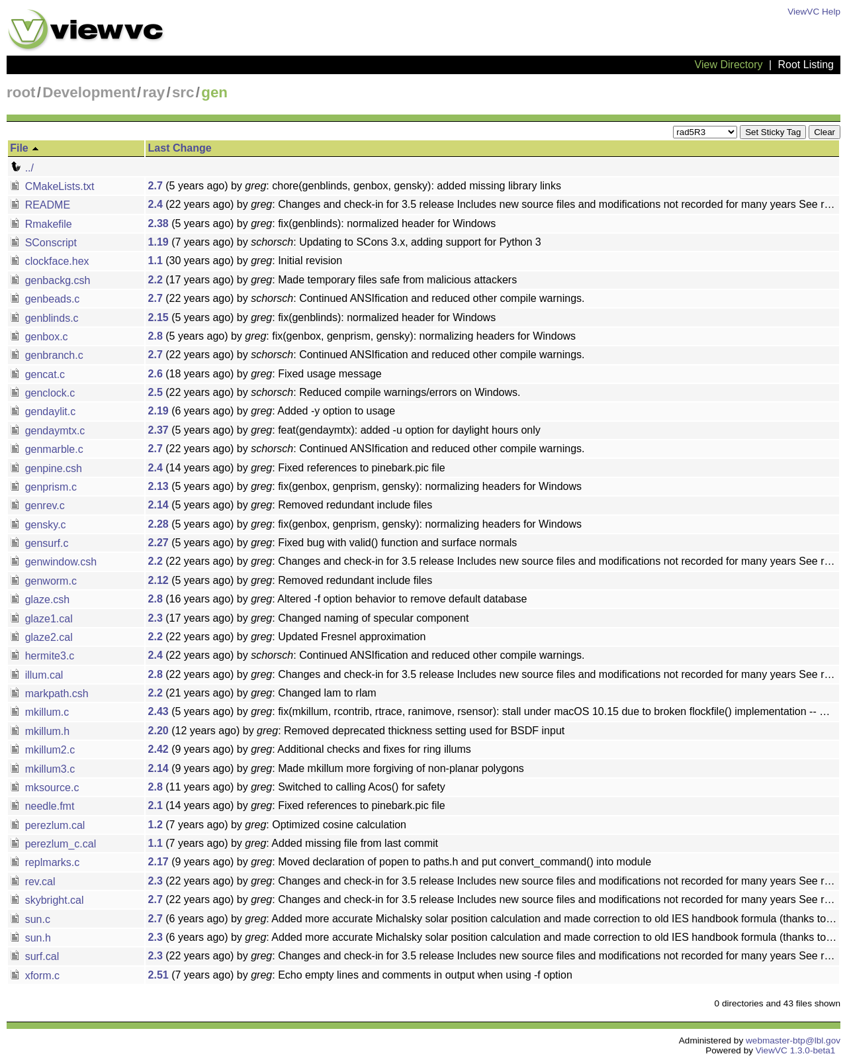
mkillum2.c (42, 749)
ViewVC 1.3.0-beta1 (796, 1050)
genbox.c (38, 336)
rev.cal (32, 881)
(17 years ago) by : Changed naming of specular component (308, 618)
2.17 (158, 861)
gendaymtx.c (47, 430)
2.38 (158, 223)
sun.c (30, 919)
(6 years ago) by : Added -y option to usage (272, 410)
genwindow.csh (53, 561)
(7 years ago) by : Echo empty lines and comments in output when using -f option (360, 975)
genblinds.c (44, 318)
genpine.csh (46, 468)
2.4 (155, 204)
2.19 (158, 410)
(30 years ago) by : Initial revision (245, 260)
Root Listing (806, 64)
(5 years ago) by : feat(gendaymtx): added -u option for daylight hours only (344, 430)
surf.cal (34, 956)
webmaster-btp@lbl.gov (793, 1040)
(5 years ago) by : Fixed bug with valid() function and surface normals (332, 542)
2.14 (158, 504)
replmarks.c (44, 862)
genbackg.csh (50, 280)
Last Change (180, 148)
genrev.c (37, 505)
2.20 (158, 730)
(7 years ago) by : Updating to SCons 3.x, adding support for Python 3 (344, 242)
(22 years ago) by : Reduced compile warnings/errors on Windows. (334, 392)
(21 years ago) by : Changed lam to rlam (262, 693)
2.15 (158, 317)
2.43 (158, 711)
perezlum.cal (47, 825)
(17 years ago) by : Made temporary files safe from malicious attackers (332, 279)
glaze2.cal (41, 637)
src (183, 92)
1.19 (158, 242)
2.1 (155, 805)
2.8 (155, 336)
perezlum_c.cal (53, 843)
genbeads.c (44, 299)
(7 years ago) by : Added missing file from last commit (293, 843)
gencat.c (37, 374)
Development (89, 92)
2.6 (155, 373)
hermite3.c (42, 655)
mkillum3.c (42, 769)
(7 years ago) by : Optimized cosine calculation (277, 824)
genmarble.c (46, 449)
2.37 (158, 430)
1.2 (155, 824)
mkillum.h (39, 731)
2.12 (158, 580)
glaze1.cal (41, 618)
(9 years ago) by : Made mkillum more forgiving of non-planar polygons (336, 768)
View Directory (729, 64)
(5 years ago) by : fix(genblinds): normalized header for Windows (322, 223)
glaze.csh (39, 599)
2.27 (158, 542)
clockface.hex (49, 261)
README (40, 205)
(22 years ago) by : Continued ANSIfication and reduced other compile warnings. (366, 298)
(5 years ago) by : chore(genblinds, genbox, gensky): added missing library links (354, 185)
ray (154, 92)
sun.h (30, 937)
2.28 (158, 524)
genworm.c (43, 581)
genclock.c (42, 393)
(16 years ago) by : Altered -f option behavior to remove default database (337, 598)
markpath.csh (49, 693)
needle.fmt (42, 806)
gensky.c (38, 524)
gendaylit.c (42, 411)
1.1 (155, 260)
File (25, 148)
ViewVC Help (813, 12)
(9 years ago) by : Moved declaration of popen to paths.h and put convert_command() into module (399, 861)
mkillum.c (39, 712)
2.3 (155, 618)
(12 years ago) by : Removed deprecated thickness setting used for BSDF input (356, 730)
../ (22, 167)
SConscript (43, 242)
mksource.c (44, 787)
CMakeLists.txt (52, 186)
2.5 (155, 392)
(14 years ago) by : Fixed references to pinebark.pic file (296, 467)
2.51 (158, 975)
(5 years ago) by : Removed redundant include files (290, 504)
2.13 (158, 486)
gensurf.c (39, 543)
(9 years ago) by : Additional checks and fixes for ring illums (309, 749)
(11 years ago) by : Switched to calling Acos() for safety (296, 787)
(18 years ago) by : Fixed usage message (265, 373)
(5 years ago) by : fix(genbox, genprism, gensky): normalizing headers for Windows (362, 336)
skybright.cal (46, 900)
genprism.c (43, 487)
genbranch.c (46, 355)
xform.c (35, 975)
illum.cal (36, 675)
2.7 (155, 185)
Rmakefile (41, 224)
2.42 (158, 749)
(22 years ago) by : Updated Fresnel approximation (287, 636)
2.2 (155, 279)
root (21, 92)
